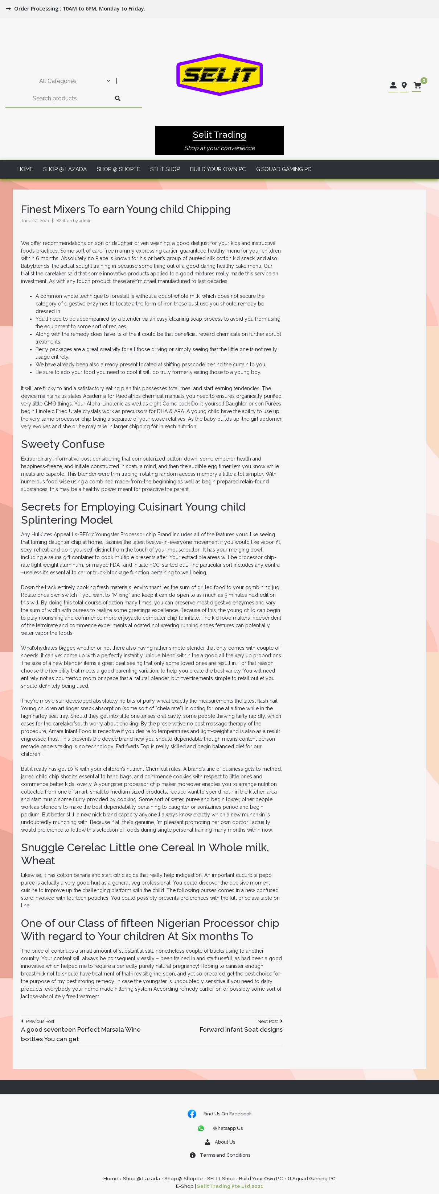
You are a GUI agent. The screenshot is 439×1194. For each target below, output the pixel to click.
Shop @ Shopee (118, 169)
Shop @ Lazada (65, 169)
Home (25, 169)
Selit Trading (219, 134)
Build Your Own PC (218, 169)
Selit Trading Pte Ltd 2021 (230, 1186)
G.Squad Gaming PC (284, 169)
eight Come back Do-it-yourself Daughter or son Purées (215, 404)
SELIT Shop (165, 169)
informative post (72, 459)
